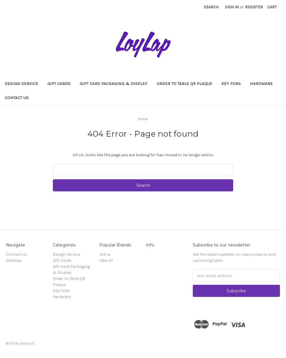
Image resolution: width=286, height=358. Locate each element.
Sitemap (14, 260)
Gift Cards (58, 83)
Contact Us (17, 97)
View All (106, 260)
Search (211, 7)
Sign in (232, 7)
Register (254, 7)
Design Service (21, 83)
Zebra (104, 254)
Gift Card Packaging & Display (113, 83)
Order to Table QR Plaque (184, 83)
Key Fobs (231, 83)
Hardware (261, 83)
